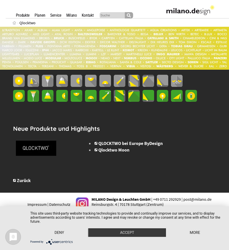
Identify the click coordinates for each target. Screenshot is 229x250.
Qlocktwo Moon (113, 150)
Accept (127, 232)
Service (56, 15)
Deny (59, 232)
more (195, 232)
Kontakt (88, 15)
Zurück (24, 180)
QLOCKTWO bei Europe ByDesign (130, 143)
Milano (71, 15)
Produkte (23, 15)
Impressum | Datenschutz (48, 204)
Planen (40, 15)
